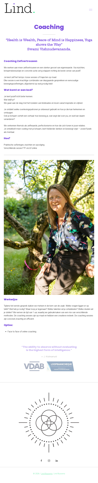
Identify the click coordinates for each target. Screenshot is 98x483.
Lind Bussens (47, 474)
